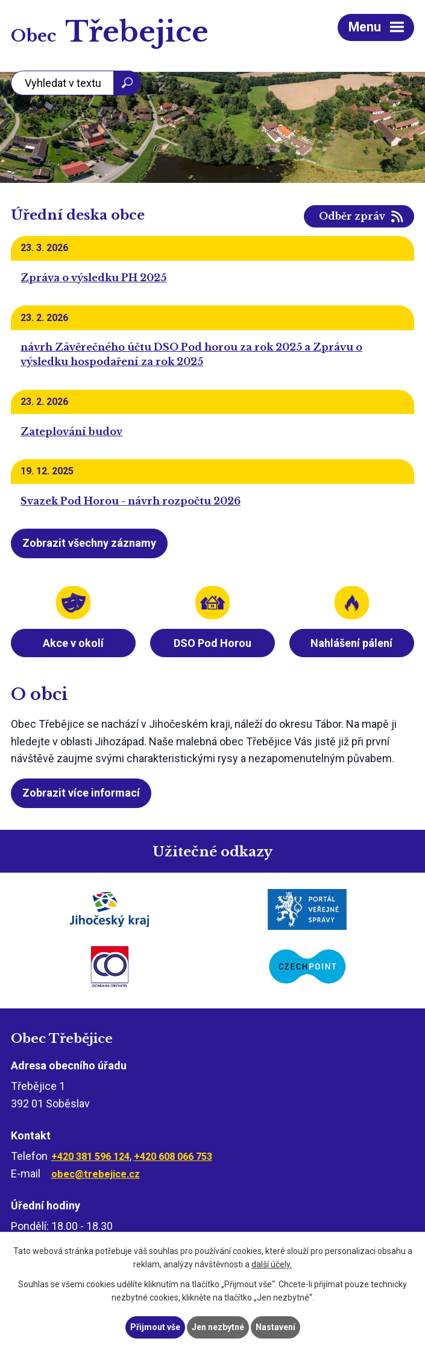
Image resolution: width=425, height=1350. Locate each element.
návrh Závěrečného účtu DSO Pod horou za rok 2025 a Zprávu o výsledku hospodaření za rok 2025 (191, 354)
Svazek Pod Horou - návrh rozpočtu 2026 (130, 501)
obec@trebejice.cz (95, 1174)
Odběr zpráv (352, 216)
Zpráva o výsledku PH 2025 (93, 278)
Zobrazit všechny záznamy (89, 542)
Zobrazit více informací (81, 792)
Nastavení (275, 1327)
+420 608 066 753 (173, 1156)
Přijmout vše (155, 1327)
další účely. (271, 1265)
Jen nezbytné (218, 1327)
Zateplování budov (71, 431)
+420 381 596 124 (90, 1156)
